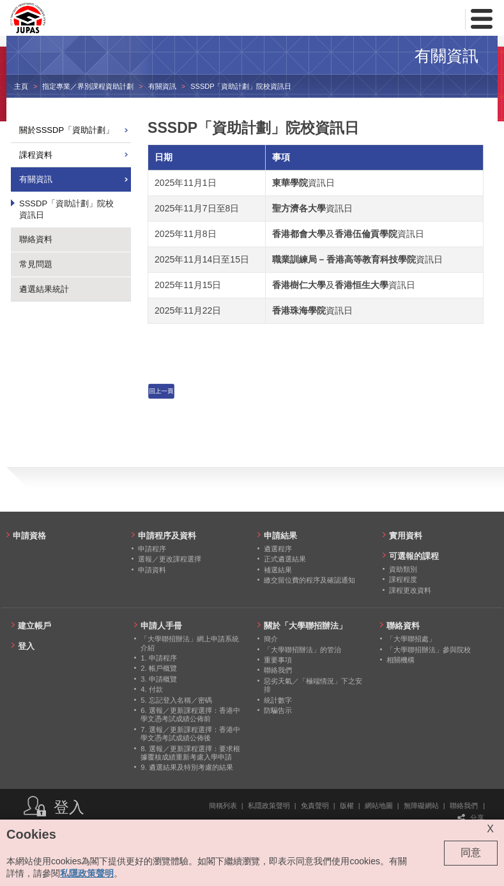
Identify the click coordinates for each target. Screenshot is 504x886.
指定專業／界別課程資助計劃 (88, 86)
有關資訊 (162, 86)
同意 (471, 852)
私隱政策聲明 (269, 805)
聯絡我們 (464, 805)
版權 (347, 805)
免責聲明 (315, 805)
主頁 (21, 86)
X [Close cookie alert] (490, 828)
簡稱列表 (223, 805)
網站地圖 (379, 805)
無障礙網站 (421, 805)
